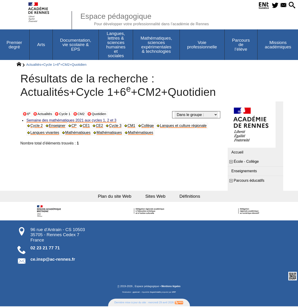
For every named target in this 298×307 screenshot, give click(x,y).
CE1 (86, 126)
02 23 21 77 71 (45, 248)
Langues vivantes (45, 133)
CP (74, 126)
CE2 (100, 126)
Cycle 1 (67, 114)
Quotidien (103, 114)
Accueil (237, 153)
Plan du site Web (118, 196)
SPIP (175, 293)
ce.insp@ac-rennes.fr (53, 259)
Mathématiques (78, 133)
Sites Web (155, 196)
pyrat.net (135, 293)
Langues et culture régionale (184, 126)
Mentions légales (171, 286)
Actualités (46, 114)
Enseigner (57, 126)
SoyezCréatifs (156, 293)
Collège (148, 126)
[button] (291, 5)
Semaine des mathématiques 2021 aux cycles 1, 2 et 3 (72, 121)
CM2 (84, 114)
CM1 (132, 126)
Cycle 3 (116, 126)
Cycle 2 (37, 126)
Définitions (186, 196)
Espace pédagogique (150, 18)
